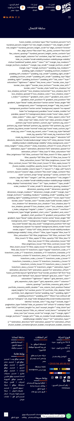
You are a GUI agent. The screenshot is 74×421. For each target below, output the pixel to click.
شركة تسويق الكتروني (13, 387)
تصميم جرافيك (16, 348)
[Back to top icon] (6, 414)
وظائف (24, 417)
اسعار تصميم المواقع (14, 395)
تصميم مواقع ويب (18, 359)
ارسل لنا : (34, 4)
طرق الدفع (41, 389)
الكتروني (21, 365)
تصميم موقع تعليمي (11, 376)
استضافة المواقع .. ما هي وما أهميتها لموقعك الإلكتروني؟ (37, 347)
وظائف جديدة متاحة (37, 386)
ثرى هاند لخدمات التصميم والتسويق (35, 414)
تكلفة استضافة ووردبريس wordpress (37, 368)
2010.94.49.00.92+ (59, 363)
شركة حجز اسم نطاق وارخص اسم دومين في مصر (38, 358)
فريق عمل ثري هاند (38, 392)
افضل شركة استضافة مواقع (14, 384)
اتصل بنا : (51, 4)
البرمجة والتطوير (16, 342)
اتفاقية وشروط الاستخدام (36, 383)
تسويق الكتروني (17, 345)
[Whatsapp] (68, 416)
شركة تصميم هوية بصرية (14, 392)
